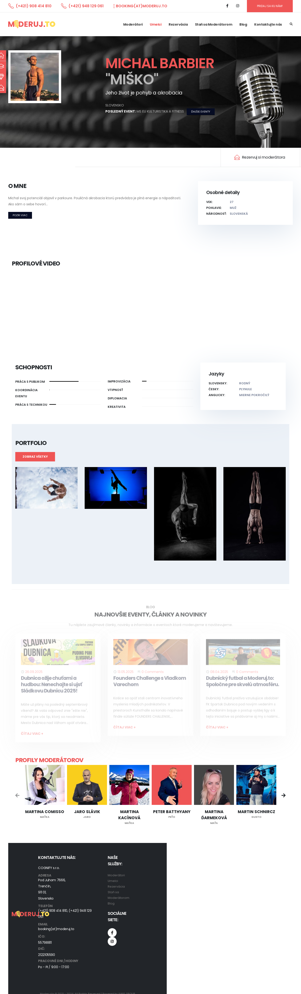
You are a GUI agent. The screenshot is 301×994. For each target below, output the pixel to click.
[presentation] (17, 795)
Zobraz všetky (35, 457)
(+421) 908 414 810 (33, 6)
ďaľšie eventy (200, 111)
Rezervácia (178, 24)
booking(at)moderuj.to (141, 6)
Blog (243, 24)
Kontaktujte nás (268, 24)
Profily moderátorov (49, 760)
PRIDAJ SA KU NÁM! (270, 6)
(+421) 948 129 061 (86, 6)
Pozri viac (20, 215)
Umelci (155, 24)
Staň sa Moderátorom (213, 24)
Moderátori (133, 24)
